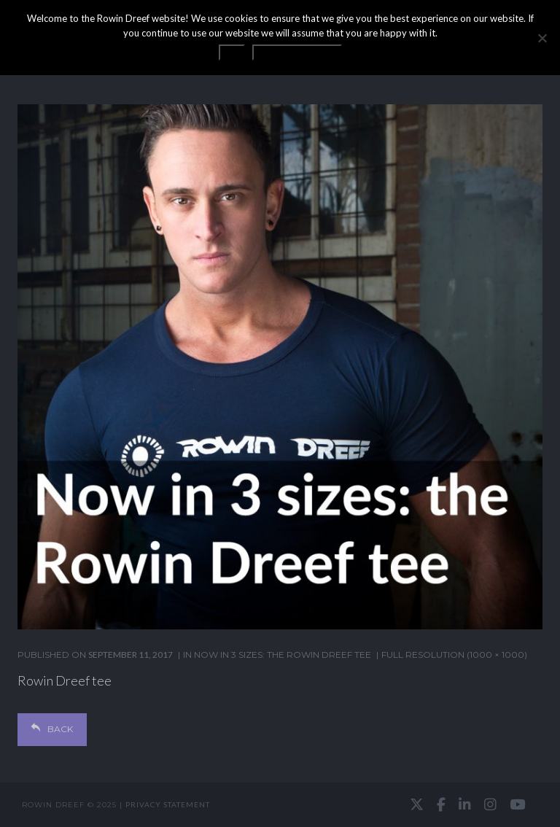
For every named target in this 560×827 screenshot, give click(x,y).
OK (232, 52)
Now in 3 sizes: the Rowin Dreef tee (282, 654)
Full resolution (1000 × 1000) (454, 654)
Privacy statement (167, 804)
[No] (541, 38)
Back (52, 728)
